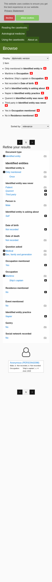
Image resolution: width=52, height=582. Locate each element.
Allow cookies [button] (27, 18)
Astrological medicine (13, 33)
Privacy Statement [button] (14, 11)
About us (32, 39)
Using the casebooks (13, 39)
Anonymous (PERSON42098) (24, 363)
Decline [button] (9, 18)
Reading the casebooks (14, 27)
